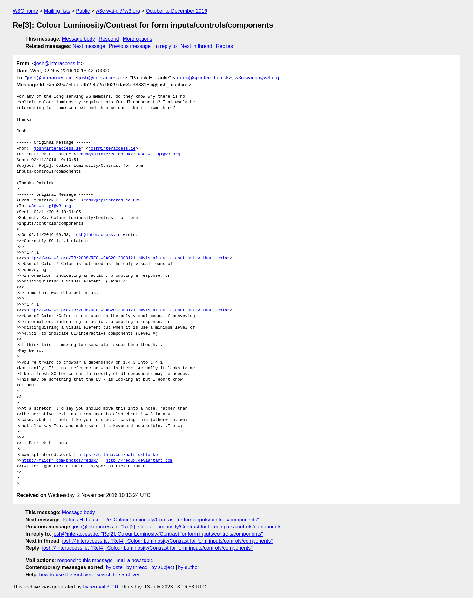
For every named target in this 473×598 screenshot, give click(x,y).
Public (83, 11)
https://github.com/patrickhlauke (118, 455)
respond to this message (84, 560)
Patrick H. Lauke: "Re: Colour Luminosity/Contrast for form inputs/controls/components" (161, 519)
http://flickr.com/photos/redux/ (60, 461)
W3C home (25, 11)
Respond (109, 39)
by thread (137, 567)
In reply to (165, 46)
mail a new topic (135, 560)
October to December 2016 (176, 11)
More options (137, 39)
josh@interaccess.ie (57, 63)
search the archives (119, 574)
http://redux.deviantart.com (139, 461)
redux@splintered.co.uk (202, 77)
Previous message (130, 46)
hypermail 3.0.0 (100, 586)
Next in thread (196, 46)
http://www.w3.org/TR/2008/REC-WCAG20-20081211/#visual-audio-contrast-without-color (128, 258)
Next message (89, 46)
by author (188, 567)
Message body (78, 39)
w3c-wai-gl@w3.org (118, 11)
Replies (224, 46)
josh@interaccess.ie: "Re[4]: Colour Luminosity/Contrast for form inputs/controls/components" (167, 541)
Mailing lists (57, 11)
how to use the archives (66, 574)
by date (114, 567)
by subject (162, 567)
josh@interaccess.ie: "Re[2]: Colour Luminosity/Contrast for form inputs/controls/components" (178, 526)
